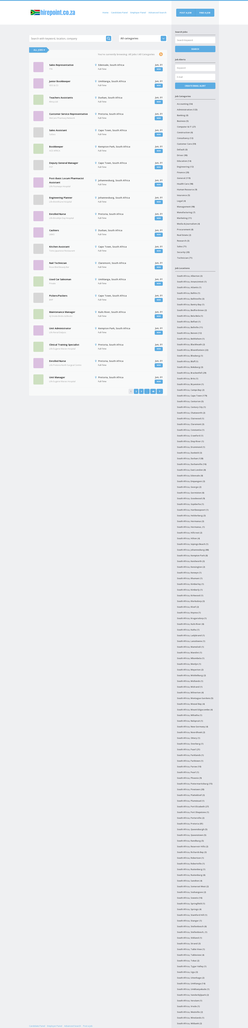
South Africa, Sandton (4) (189, 880)
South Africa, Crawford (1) (190, 435)
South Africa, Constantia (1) (190, 429)
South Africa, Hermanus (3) (190, 521)
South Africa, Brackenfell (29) (191, 372)
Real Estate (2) (184, 235)
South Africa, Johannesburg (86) (193, 549)
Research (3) (183, 240)
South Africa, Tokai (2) (188, 960)
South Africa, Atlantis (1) (189, 287)
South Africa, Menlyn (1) (189, 663)
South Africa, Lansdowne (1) (191, 641)
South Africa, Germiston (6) (190, 492)
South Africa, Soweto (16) (189, 897)
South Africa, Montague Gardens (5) (195, 698)
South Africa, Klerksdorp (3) (191, 601)
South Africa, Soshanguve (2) (191, 892)
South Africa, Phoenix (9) (189, 778)
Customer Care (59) (186, 143)
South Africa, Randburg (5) (190, 840)
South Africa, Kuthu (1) (188, 629)
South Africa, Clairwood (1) (190, 418)
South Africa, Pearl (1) (188, 772)
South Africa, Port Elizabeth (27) (193, 806)
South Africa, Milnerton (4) (190, 692)
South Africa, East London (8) (191, 469)
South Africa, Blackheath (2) (191, 344)
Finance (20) (183, 172)
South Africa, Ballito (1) (188, 293)
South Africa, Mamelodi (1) (190, 646)
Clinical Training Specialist (64, 344)
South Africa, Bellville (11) (190, 327)
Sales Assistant (58, 130)
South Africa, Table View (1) (191, 949)
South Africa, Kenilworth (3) (191, 561)
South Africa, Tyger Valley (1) (191, 966)
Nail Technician (58, 262)
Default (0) (182, 149)
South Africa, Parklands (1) (190, 755)
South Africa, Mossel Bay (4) (191, 703)
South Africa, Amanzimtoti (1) (192, 281)
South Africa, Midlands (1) (190, 681)
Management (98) (186, 206)
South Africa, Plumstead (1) (190, 800)
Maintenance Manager (62, 311)
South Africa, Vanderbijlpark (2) (193, 994)
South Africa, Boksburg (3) (190, 367)
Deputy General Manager (63, 162)
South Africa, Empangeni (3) (191, 481)
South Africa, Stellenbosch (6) (192, 926)
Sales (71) (181, 246)
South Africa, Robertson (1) (190, 857)
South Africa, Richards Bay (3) (192, 852)
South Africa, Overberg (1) (190, 743)
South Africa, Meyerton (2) (190, 669)
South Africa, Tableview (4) (190, 954)
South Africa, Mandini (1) (189, 652)
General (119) (183, 178)
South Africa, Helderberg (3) (191, 515)
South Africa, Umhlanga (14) (191, 983)
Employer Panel (138, 12)
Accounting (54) (185, 103)
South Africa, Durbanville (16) (191, 464)
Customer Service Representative (68, 113)
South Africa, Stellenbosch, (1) (192, 932)
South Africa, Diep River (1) (190, 441)
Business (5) (183, 121)
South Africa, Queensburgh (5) (192, 829)
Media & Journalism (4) (188, 223)
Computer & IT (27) (186, 126)
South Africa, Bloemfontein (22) (192, 350)
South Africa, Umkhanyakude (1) (193, 989)
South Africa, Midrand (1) (189, 686)
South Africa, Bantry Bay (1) (190, 304)
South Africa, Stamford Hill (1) (192, 915)
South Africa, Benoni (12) (189, 333)
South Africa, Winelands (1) (190, 1017)
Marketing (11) (184, 218)
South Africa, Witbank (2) (189, 1023)
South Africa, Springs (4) (189, 909)
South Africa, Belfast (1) (189, 321)
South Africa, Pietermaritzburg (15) (194, 783)
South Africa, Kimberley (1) (190, 584)
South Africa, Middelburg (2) (191, 675)
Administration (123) (187, 109)
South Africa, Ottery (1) (188, 738)
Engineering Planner (60, 197)
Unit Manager (57, 377)
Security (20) (183, 252)
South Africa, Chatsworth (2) (191, 412)
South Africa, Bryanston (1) (190, 384)
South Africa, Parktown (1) (190, 760)
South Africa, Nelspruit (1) (190, 720)
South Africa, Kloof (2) (188, 606)
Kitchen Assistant (59, 246)
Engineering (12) (185, 166)
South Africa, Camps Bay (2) (190, 389)
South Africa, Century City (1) (191, 407)
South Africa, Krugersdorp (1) (192, 618)
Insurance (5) (183, 195)
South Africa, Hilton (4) (188, 538)
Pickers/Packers (58, 295)
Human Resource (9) (187, 189)
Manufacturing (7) (186, 212)
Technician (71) (184, 257)
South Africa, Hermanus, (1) (191, 526)
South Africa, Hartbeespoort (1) (192, 509)
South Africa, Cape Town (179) (192, 395)
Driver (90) (182, 155)
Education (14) (184, 161)
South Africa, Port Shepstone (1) (193, 812)
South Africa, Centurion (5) (190, 401)
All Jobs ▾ (39, 49)
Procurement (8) (185, 229)
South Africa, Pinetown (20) (190, 789)
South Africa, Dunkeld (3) (189, 452)
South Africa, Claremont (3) (190, 424)
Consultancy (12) (185, 138)
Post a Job (88, 1026)
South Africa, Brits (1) (187, 378)
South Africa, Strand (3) (189, 943)
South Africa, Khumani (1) (189, 578)
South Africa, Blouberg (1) (190, 355)
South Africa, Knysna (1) (189, 612)
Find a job (204, 12)
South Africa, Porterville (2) (190, 817)
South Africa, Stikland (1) (189, 937)
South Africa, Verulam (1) (189, 1000)
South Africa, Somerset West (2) (193, 886)
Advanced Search (157, 12)
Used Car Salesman (60, 279)
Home (105, 12)
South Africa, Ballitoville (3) (190, 298)
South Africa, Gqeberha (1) (190, 504)
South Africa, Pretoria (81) (190, 823)
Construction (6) (185, 132)
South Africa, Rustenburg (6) (191, 875)
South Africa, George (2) (189, 487)
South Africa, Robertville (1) (191, 863)
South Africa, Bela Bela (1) (190, 315)
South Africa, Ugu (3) (187, 972)
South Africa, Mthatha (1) (189, 715)
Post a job (186, 12)
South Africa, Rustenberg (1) (191, 869)
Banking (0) (182, 115)
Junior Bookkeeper (59, 81)
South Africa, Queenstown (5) (191, 835)
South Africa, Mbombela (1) (190, 658)
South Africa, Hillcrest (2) (189, 532)
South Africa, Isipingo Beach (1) (192, 544)
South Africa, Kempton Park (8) (192, 555)
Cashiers (54, 230)
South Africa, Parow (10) (189, 766)
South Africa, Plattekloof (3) (191, 795)
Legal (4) (181, 200)
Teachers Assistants (61, 97)
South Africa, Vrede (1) (188, 1006)
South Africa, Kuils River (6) (190, 624)
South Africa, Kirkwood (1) (190, 595)
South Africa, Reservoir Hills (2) (192, 846)
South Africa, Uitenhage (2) (190, 977)
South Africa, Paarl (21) (188, 749)
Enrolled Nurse (57, 213)
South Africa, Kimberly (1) (190, 589)
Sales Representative (61, 64)
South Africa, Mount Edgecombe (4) (195, 709)
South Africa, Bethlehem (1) (191, 338)
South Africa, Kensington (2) (191, 566)
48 (153, 391)
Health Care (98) (185, 183)
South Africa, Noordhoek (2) (191, 732)
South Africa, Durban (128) (190, 458)
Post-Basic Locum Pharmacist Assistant (66, 180)
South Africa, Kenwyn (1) (189, 572)
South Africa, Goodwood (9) (191, 498)
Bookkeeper (56, 146)
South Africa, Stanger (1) (189, 920)
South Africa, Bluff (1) (187, 361)
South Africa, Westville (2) (190, 1012)
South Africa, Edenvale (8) (190, 475)
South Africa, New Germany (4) (192, 726)
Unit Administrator (60, 328)
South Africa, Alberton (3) (189, 275)
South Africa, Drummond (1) (191, 447)
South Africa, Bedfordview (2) (192, 310)
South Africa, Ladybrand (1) (191, 635)
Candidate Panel (119, 12)
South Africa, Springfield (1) (191, 903)
